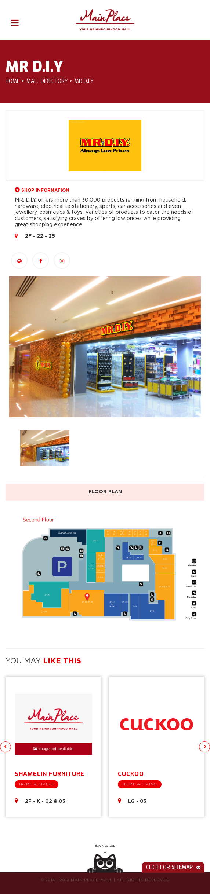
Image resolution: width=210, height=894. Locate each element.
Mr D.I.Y (84, 81)
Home (13, 81)
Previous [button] (5, 746)
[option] (105, 347)
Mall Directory (47, 81)
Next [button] (204, 746)
